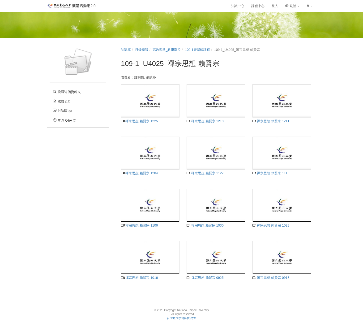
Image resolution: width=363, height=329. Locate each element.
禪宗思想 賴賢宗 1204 (139, 173)
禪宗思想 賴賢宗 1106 (139, 225)
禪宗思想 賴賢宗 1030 (205, 225)
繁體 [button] (292, 6)
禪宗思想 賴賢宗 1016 (139, 278)
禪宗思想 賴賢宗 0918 (270, 278)
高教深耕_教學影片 (167, 50)
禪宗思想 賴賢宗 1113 (270, 173)
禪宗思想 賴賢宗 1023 (270, 225)
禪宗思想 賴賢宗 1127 (205, 173)
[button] (309, 6)
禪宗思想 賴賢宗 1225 (139, 121)
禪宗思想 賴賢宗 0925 (205, 278)
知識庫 (126, 50)
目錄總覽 (141, 50)
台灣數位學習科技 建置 (181, 318)
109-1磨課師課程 (197, 50)
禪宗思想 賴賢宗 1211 (270, 121)
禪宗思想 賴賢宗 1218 (205, 121)
